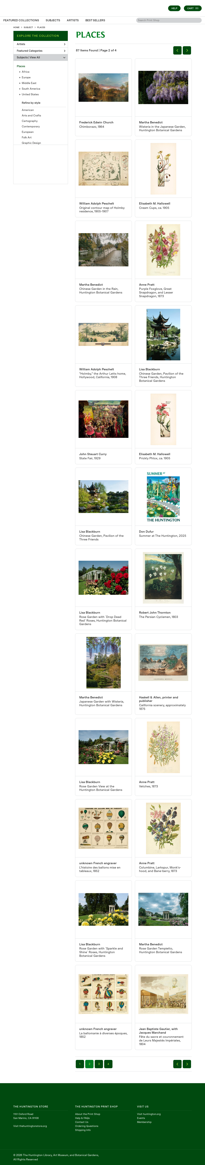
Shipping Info (83, 1130)
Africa (25, 71)
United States (30, 94)
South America (31, 88)
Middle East (29, 83)
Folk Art (27, 137)
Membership (144, 1122)
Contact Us (81, 1122)
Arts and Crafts (31, 115)
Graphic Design (31, 143)
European (28, 132)
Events (141, 1118)
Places (21, 66)
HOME (16, 27)
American (28, 110)
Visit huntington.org (149, 1114)
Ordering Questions (86, 1126)
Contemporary (31, 126)
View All (35, 57)
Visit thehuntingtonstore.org (30, 1126)
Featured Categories (41, 50)
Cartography (30, 121)
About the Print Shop (87, 1114)
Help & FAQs (82, 1118)
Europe (26, 77)
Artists (41, 44)
